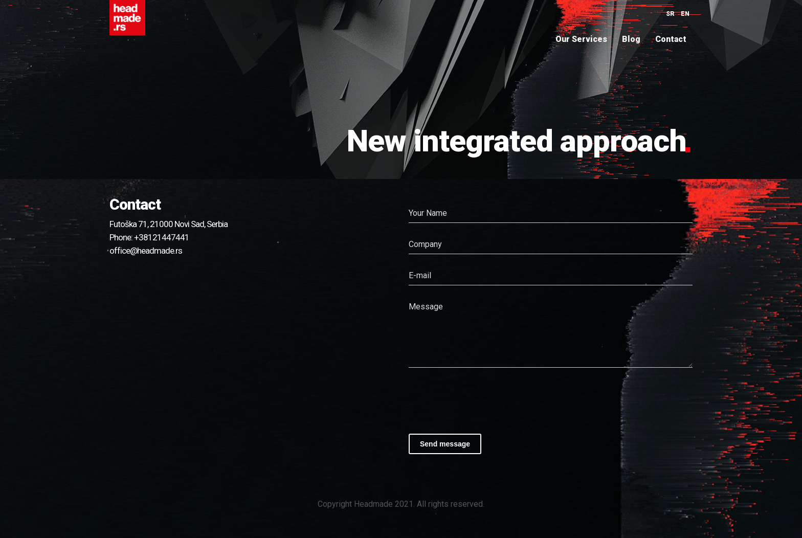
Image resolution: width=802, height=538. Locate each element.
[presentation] (486, 398)
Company (425, 244)
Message (426, 306)
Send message (445, 444)
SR (670, 13)
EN (685, 13)
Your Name (428, 213)
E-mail (420, 275)
